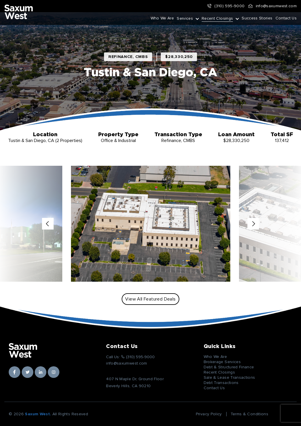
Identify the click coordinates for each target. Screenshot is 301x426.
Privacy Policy (209, 414)
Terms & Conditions (249, 414)
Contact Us (286, 18)
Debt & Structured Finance (229, 367)
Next (253, 224)
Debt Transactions (221, 383)
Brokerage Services (222, 362)
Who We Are (162, 18)
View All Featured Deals (150, 299)
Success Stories (257, 18)
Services (185, 19)
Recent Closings (217, 19)
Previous (48, 224)
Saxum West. (38, 414)
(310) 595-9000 (226, 6)
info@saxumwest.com (272, 6)
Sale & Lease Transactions (229, 378)
